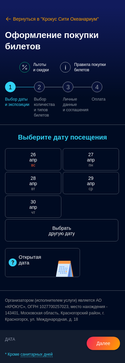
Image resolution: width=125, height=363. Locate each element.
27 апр (91, 160)
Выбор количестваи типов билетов (44, 107)
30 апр (33, 207)
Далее (103, 343)
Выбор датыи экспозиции (17, 102)
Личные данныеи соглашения (75, 104)
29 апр (91, 183)
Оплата (98, 99)
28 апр (33, 183)
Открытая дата (25, 260)
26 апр (33, 160)
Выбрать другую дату (62, 230)
